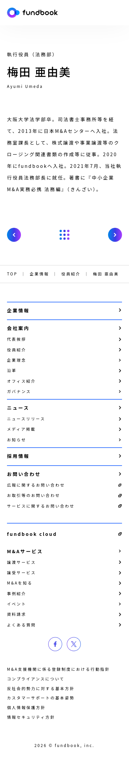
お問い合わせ (24, 474)
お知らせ (16, 439)
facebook (55, 644)
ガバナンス (19, 391)
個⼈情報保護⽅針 (26, 707)
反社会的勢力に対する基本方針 (41, 688)
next (115, 235)
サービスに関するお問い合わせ (41, 506)
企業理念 (16, 360)
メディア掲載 (21, 429)
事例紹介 (16, 593)
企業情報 (18, 310)
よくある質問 (21, 624)
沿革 (12, 370)
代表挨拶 (16, 339)
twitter (74, 644)
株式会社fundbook (32, 12)
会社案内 (18, 328)
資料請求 (16, 614)
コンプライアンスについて (35, 678)
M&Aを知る (20, 582)
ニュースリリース (26, 418)
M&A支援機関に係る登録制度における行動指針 (58, 669)
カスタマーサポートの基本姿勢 (40, 697)
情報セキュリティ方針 (31, 717)
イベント (16, 603)
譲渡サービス (21, 562)
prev (14, 235)
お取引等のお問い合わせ (33, 495)
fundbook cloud (32, 534)
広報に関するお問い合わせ (36, 485)
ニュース (18, 407)
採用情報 (18, 456)
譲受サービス (21, 572)
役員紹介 (16, 349)
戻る (64, 235)
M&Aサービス (25, 551)
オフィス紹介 (21, 381)
